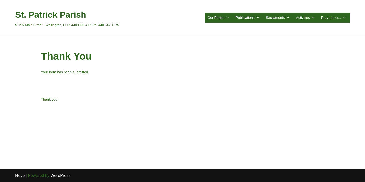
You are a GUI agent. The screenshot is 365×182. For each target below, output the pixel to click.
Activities (305, 18)
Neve (20, 175)
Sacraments (278, 18)
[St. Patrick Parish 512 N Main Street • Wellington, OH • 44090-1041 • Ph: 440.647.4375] (67, 18)
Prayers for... (333, 18)
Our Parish (218, 18)
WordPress (60, 175)
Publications (247, 18)
